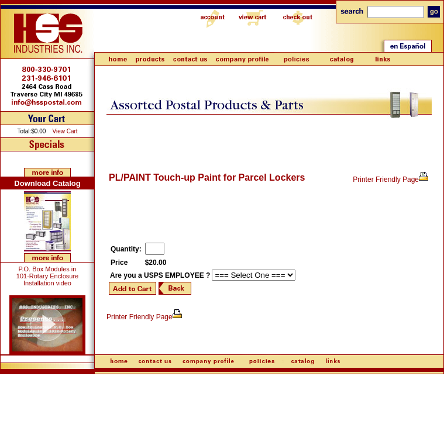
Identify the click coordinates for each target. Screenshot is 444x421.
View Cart (64, 131)
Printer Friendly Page (391, 179)
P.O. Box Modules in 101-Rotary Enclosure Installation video (47, 276)
